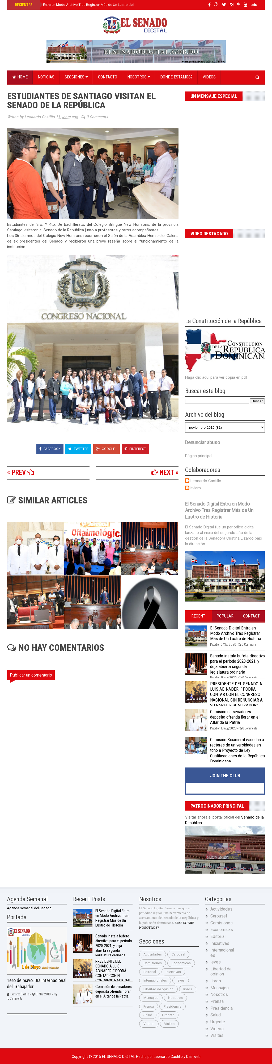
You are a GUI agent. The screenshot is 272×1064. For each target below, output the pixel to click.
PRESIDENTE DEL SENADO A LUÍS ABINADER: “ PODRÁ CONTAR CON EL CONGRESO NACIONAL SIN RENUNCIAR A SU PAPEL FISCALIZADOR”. (236, 694)
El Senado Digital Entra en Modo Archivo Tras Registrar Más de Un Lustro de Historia (79, 5)
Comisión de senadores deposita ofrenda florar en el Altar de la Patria (235, 717)
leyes (181, 980)
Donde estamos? (176, 77)
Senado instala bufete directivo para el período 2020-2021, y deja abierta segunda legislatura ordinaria (237, 664)
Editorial (149, 972)
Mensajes (150, 998)
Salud (147, 1015)
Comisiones (152, 963)
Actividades (152, 954)
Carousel (178, 954)
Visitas (169, 1024)
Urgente (168, 1015)
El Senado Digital (119, 1056)
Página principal (198, 455)
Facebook (50, 449)
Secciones (76, 77)
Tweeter (78, 449)
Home (20, 77)
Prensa (148, 1006)
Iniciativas (173, 972)
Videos (209, 77)
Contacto (107, 77)
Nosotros (138, 77)
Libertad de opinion (158, 989)
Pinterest (135, 449)
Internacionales (155, 980)
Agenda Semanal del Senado (29, 908)
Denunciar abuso (202, 442)
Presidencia (172, 1006)
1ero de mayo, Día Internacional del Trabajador (36, 983)
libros (187, 989)
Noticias (46, 77)
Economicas (181, 963)
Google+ (106, 449)
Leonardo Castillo (205, 480)
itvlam (195, 488)
